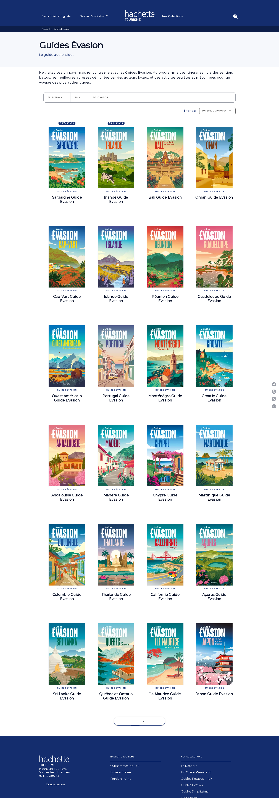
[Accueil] (140, 15)
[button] (57, 97)
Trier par (190, 111)
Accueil (46, 29)
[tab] (58, 16)
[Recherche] (235, 16)
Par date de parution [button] (214, 111)
